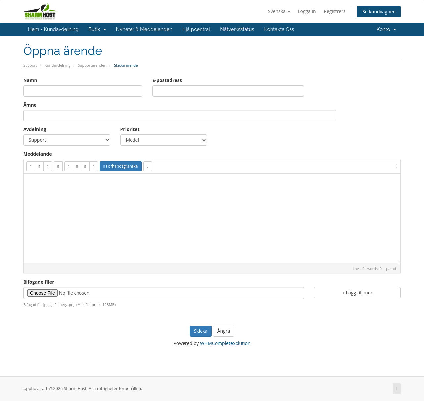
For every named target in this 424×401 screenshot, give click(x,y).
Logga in (307, 11)
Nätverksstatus (237, 29)
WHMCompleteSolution (225, 343)
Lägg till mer (357, 292)
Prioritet (130, 129)
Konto (386, 29)
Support (30, 65)
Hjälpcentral (196, 29)
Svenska (279, 11)
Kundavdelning (58, 65)
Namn (30, 80)
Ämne (30, 105)
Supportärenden (92, 65)
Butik (97, 29)
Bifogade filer (38, 282)
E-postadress (167, 80)
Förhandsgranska (120, 166)
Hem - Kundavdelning (53, 29)
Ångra (223, 331)
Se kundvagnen (379, 11)
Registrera (334, 11)
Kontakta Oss (279, 29)
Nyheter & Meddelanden (144, 29)
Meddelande (37, 154)
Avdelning (34, 129)
